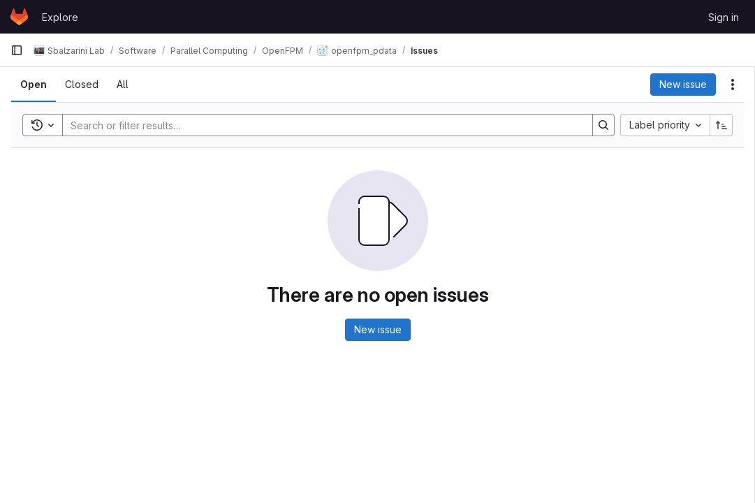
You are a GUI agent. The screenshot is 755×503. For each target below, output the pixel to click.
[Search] (321, 125)
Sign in (723, 17)
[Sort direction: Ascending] (721, 125)
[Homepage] (19, 17)
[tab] (33, 84)
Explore (60, 17)
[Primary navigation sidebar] (17, 50)
